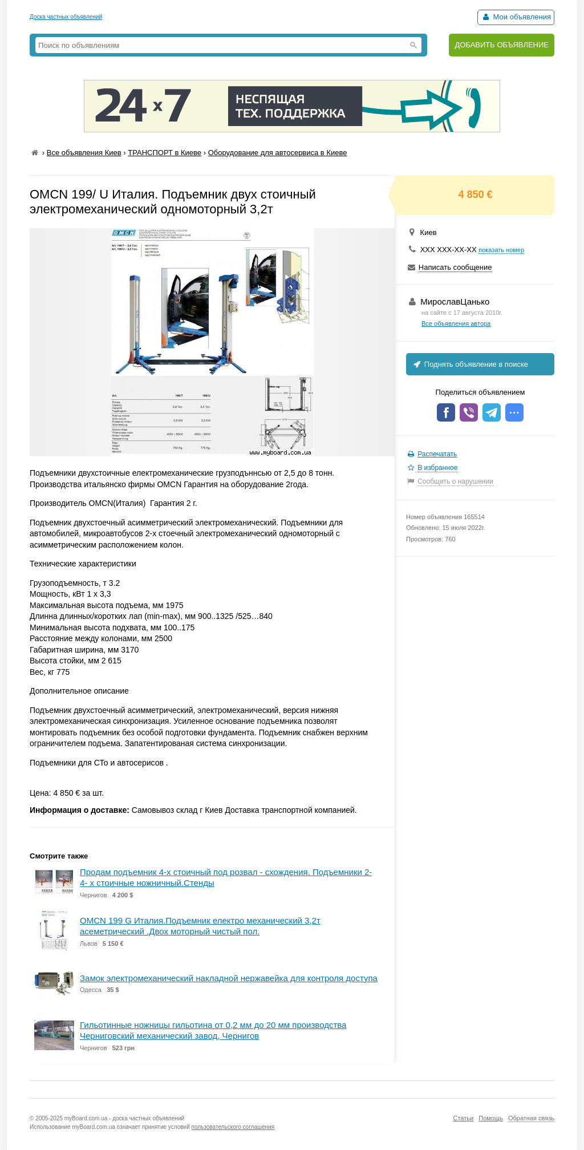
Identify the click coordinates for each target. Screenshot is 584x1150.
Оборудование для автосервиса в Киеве (277, 152)
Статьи (463, 1118)
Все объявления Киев (84, 152)
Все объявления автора (455, 323)
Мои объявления (516, 17)
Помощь (490, 1118)
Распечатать (437, 454)
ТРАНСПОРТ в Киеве (164, 152)
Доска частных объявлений (66, 17)
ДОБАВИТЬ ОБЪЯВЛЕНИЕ (502, 45)
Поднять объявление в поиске (470, 364)
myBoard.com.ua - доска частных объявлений (124, 1118)
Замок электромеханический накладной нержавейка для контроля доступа (229, 978)
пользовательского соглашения (233, 1127)
